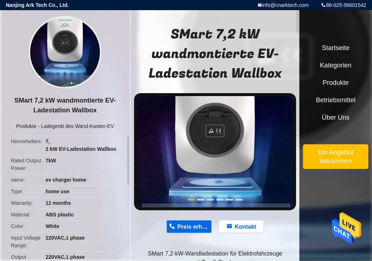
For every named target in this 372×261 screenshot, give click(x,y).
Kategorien (335, 65)
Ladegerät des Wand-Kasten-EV (77, 126)
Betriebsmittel (335, 100)
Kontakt (245, 227)
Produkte (26, 126)
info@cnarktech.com (285, 5)
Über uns (335, 117)
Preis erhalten (194, 227)
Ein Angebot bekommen (335, 157)
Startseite (335, 47)
